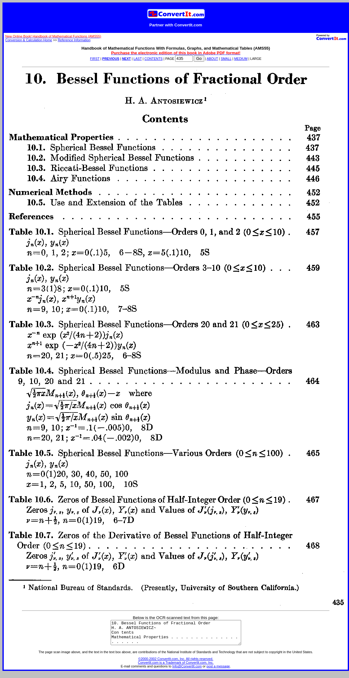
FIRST (95, 58)
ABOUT (212, 58)
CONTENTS (153, 58)
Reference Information (74, 40)
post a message (218, 671)
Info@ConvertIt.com (187, 671)
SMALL (226, 58)
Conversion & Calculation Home (28, 40)
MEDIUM (240, 58)
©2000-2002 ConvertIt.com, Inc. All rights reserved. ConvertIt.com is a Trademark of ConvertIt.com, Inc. (176, 665)
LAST (138, 58)
